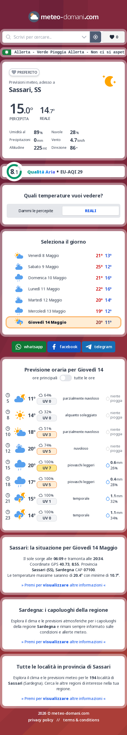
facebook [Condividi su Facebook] (64, 346)
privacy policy (40, 719)
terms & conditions (81, 719)
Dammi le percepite (35, 210)
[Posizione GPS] (96, 37)
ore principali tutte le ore (63, 378)
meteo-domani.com (70, 713)
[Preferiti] (113, 37)
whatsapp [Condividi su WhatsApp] (29, 346)
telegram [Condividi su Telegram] (98, 346)
